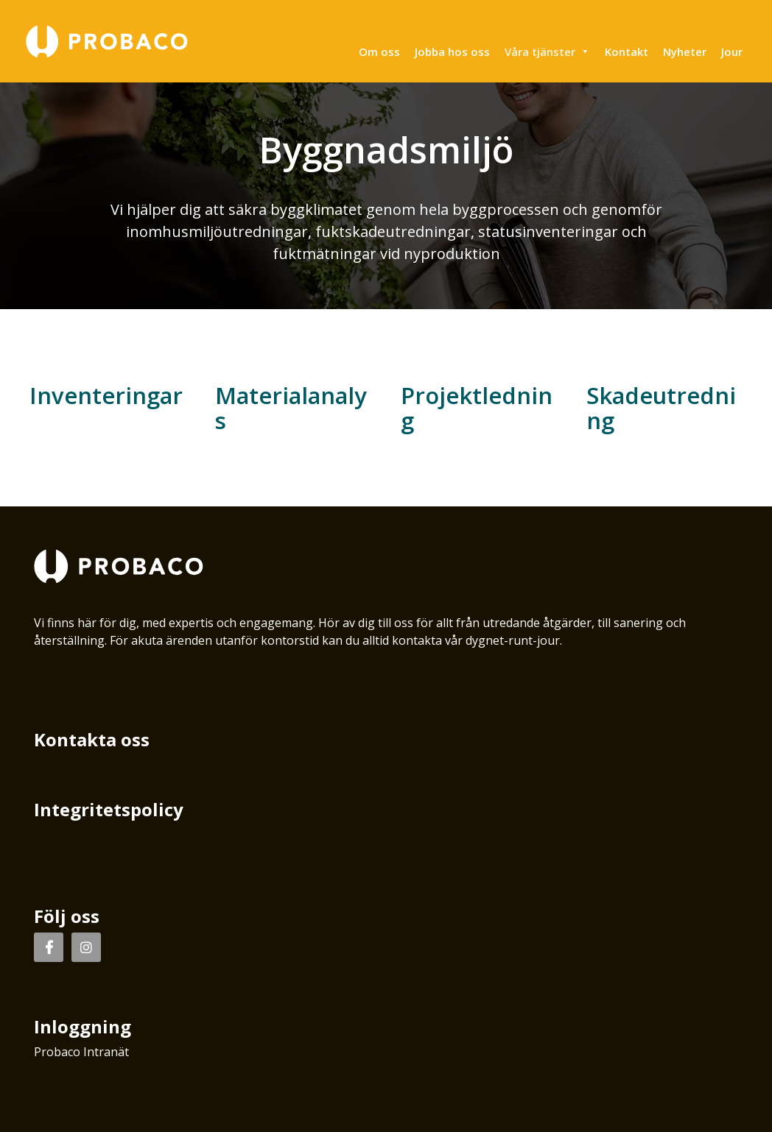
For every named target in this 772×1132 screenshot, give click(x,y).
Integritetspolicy (108, 809)
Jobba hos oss (452, 51)
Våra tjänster (547, 51)
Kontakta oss (92, 739)
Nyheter (684, 51)
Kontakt (626, 51)
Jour (732, 51)
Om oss (379, 51)
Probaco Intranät (81, 1052)
